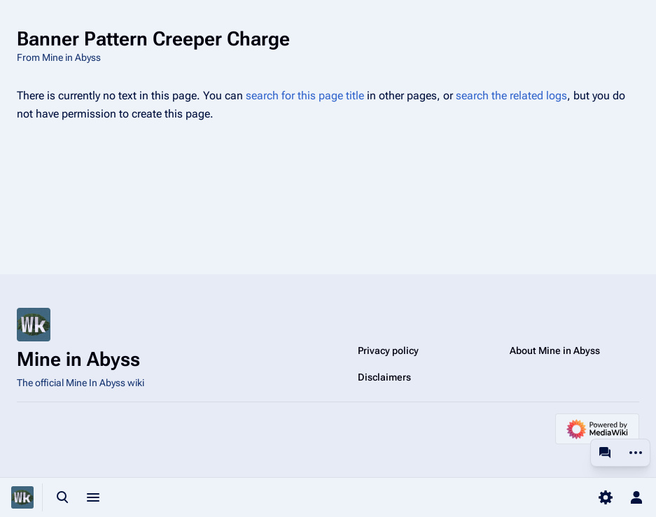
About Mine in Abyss (555, 350)
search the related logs (511, 95)
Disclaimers (384, 377)
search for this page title (305, 95)
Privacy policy (388, 350)
